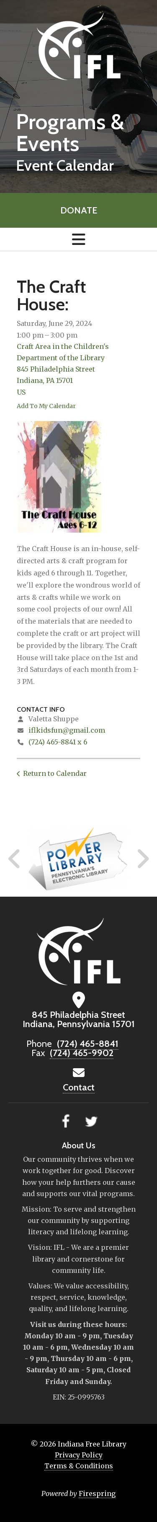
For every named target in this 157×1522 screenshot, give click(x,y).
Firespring (97, 1493)
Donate (78, 210)
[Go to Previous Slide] (15, 859)
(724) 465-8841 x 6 (58, 742)
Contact (79, 1087)
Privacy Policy (79, 1455)
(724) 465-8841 (87, 1043)
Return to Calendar (55, 773)
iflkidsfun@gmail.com (66, 730)
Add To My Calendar (46, 406)
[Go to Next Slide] (142, 859)
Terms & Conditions (78, 1466)
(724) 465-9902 (81, 1053)
